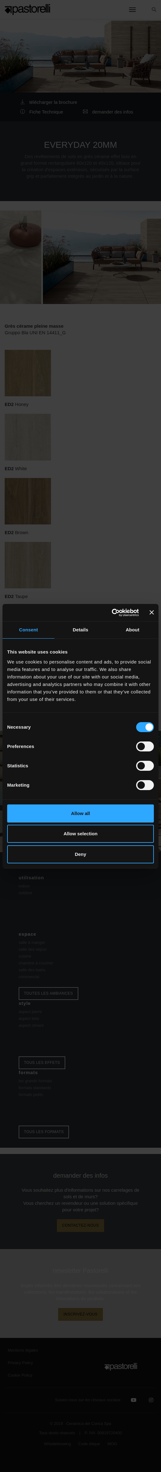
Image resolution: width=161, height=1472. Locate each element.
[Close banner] (152, 612)
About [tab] (132, 629)
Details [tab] (80, 629)
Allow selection (80, 833)
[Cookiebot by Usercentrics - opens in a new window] (111, 613)
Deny (80, 854)
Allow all (80, 813)
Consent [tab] (28, 629)
